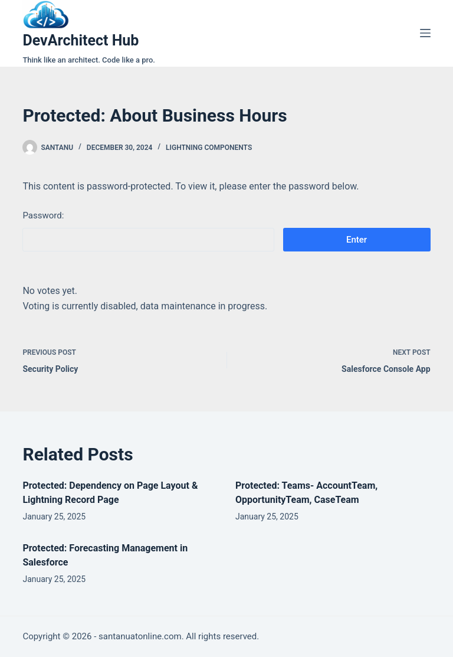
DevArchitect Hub (80, 40)
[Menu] (425, 33)
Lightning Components (209, 147)
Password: (148, 230)
